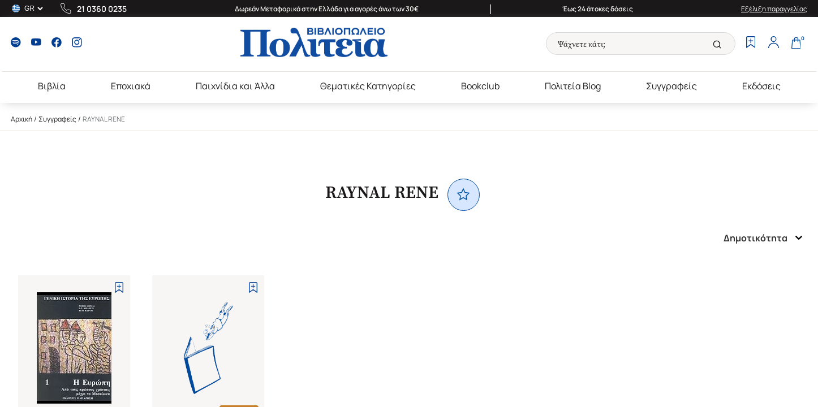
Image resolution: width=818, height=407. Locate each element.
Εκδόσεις (761, 86)
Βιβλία (52, 86)
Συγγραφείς (671, 86)
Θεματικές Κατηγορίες (368, 86)
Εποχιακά (130, 86)
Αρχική (21, 119)
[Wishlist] (750, 43)
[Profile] (773, 43)
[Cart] (796, 43)
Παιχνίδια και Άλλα (235, 86)
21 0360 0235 (102, 8)
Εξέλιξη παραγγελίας (774, 9)
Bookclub (480, 86)
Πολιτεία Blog (573, 86)
